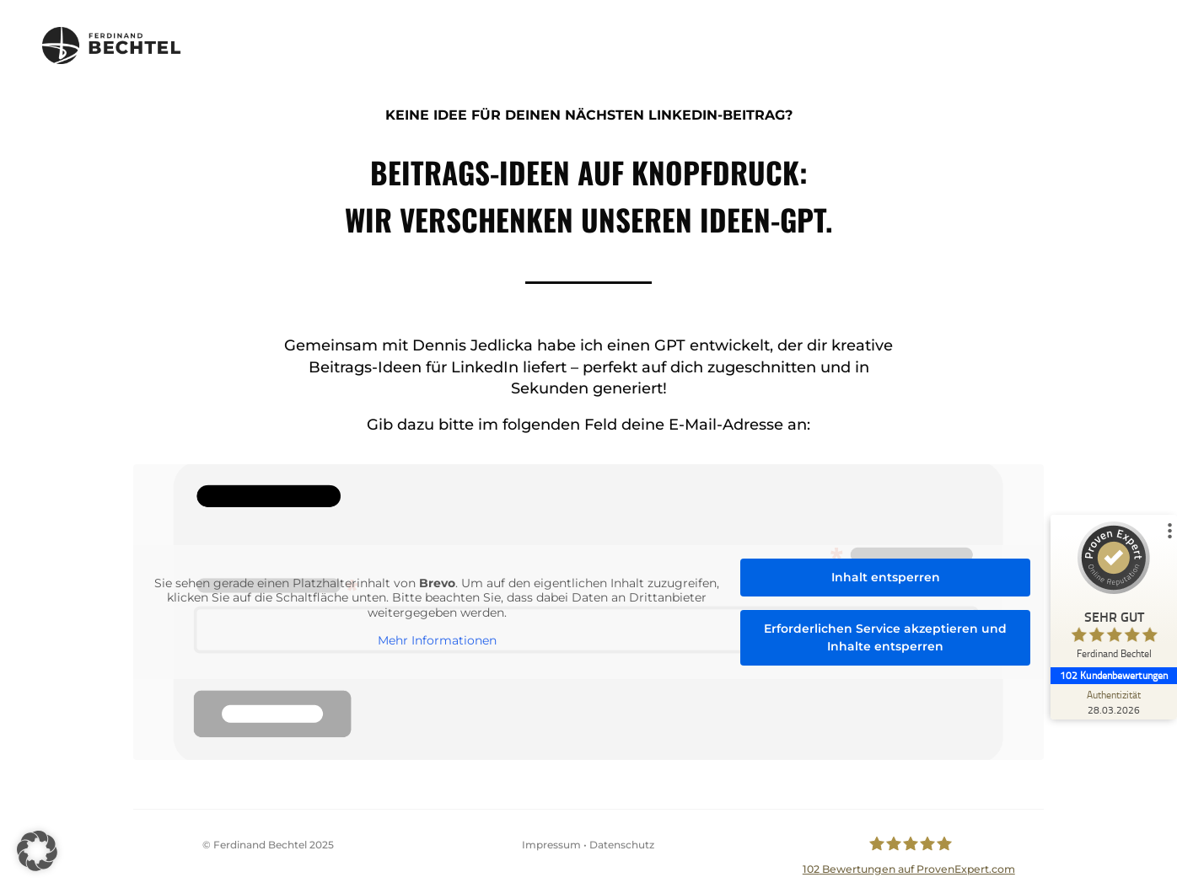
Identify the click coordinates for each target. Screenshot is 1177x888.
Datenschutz (621, 844)
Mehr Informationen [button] (444, 639)
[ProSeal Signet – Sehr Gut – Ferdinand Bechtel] (1114, 594)
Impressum (551, 844)
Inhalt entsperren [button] (870, 578)
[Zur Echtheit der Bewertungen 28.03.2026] (1114, 701)
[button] (37, 851)
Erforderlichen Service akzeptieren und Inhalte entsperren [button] (870, 635)
